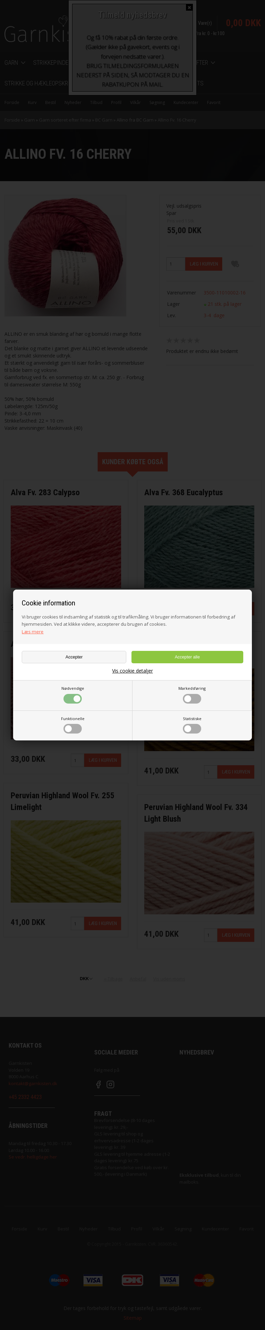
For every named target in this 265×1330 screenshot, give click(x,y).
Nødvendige (72, 695)
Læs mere (32, 631)
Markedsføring (192, 695)
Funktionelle (73, 725)
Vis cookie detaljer (132, 670)
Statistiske (192, 725)
